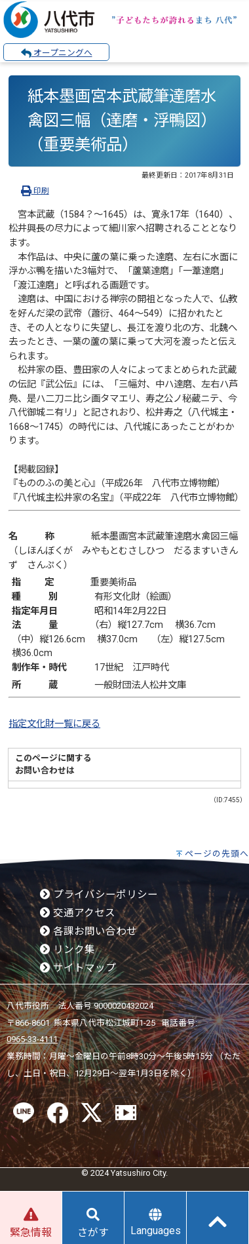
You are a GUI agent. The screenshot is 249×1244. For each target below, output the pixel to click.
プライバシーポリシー (99, 895)
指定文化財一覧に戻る (54, 723)
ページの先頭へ (217, 854)
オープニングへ (56, 53)
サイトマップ (78, 968)
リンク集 (67, 950)
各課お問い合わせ (88, 931)
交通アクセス (77, 913)
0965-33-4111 (32, 1039)
